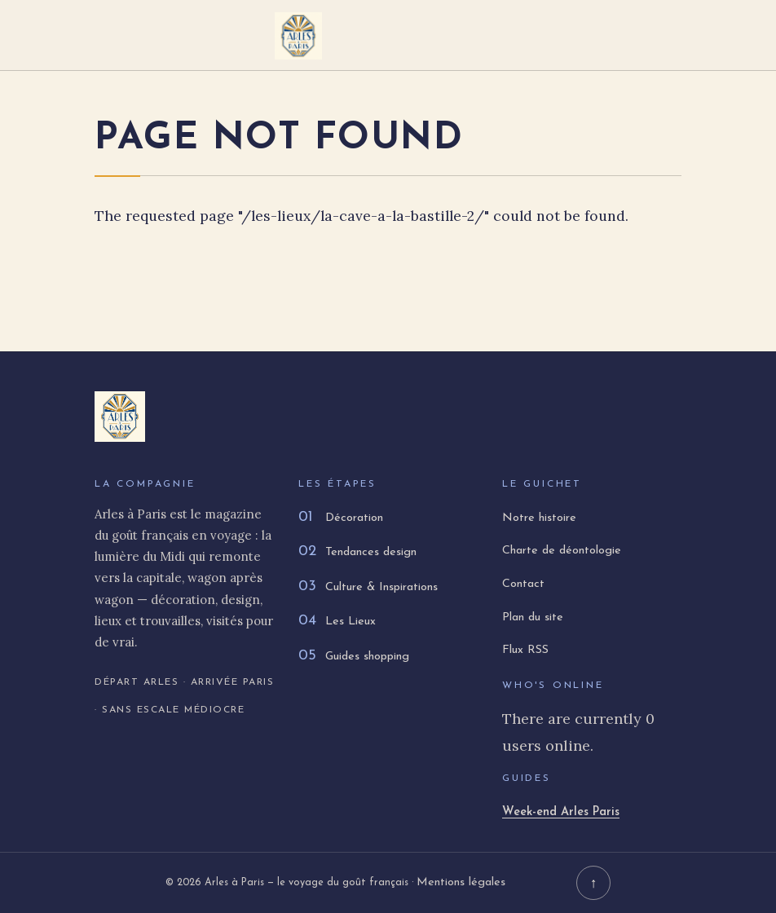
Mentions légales (461, 882)
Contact (523, 584)
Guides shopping (353, 657)
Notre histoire (539, 518)
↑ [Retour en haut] (593, 883)
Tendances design (357, 552)
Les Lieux (337, 621)
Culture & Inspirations (368, 587)
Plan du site (532, 617)
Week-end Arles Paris (560, 812)
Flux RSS (525, 650)
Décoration (340, 518)
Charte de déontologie (561, 551)
